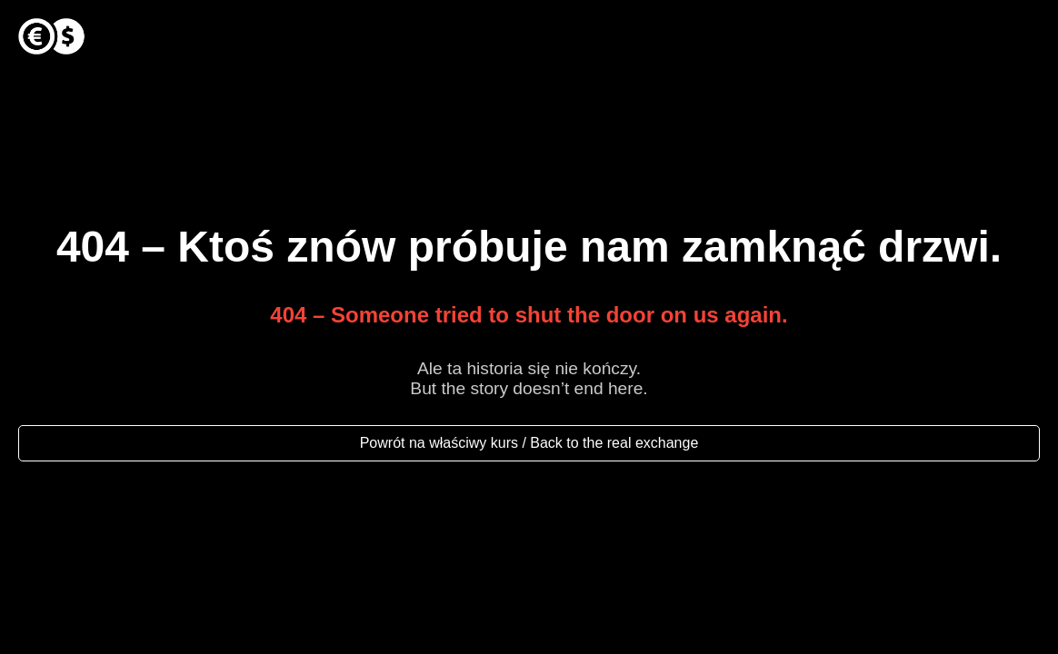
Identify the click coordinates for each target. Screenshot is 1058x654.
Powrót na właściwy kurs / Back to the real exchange (529, 443)
